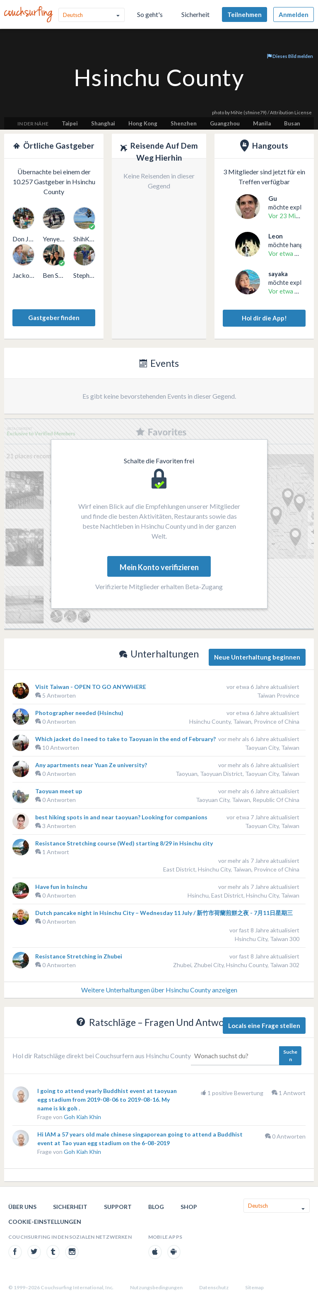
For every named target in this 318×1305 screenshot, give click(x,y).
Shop (189, 1206)
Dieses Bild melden (290, 56)
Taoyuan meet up (58, 791)
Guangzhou (225, 123)
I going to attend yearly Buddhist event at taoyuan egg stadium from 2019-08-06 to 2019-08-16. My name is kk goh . (107, 1099)
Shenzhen (184, 123)
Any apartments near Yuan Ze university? (91, 764)
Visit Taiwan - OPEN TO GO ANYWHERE (90, 686)
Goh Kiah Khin (82, 1116)
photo (218, 112)
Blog (156, 1206)
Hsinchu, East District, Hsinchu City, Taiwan (243, 895)
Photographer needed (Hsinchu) (79, 712)
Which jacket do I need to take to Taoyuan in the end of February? (125, 738)
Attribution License (291, 112)
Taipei (70, 123)
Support (118, 1206)
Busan (292, 123)
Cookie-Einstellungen (44, 1221)
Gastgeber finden (54, 317)
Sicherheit (195, 14)
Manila (262, 123)
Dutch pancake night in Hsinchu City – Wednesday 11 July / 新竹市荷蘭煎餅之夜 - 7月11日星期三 (164, 912)
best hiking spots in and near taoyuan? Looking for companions (121, 817)
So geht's (150, 14)
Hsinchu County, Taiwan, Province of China (244, 721)
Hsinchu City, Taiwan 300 (267, 938)
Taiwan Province (278, 695)
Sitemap (254, 1287)
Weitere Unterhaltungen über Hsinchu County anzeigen (159, 990)
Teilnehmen (244, 14)
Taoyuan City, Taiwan (272, 747)
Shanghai (103, 123)
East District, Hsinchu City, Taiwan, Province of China (231, 869)
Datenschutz (214, 1287)
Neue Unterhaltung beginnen (257, 657)
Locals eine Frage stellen (264, 1025)
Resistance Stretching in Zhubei (78, 956)
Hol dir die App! (264, 318)
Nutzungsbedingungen (156, 1287)
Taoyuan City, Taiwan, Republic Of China (247, 799)
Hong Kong (142, 123)
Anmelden (293, 14)
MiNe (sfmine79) (249, 112)
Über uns (22, 1206)
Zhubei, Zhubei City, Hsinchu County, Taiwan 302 (236, 964)
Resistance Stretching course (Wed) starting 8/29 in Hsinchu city (124, 843)
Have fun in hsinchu (61, 886)
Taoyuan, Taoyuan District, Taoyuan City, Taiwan (237, 773)
